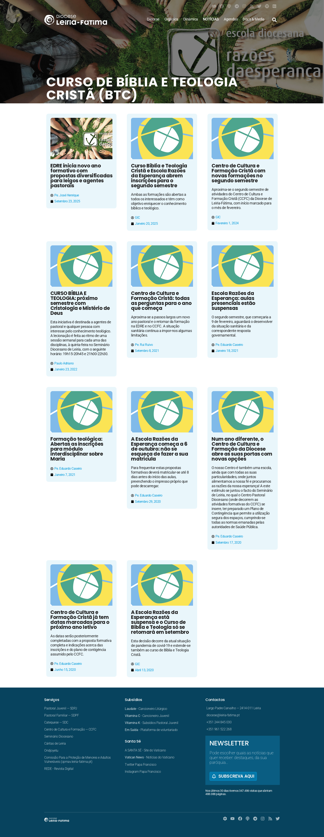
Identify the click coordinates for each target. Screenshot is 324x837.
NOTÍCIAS (211, 19)
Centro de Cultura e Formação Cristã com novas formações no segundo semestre (239, 173)
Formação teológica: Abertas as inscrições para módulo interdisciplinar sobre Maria (76, 449)
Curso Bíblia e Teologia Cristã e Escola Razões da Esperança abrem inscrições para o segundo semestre (159, 175)
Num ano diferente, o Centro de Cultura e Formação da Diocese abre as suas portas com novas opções (242, 449)
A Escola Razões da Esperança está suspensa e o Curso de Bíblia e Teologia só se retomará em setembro (160, 622)
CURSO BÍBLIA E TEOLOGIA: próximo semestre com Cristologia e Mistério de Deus (80, 303)
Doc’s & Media (253, 19)
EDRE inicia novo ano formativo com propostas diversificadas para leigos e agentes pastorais (81, 175)
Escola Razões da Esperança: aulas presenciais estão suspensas (233, 301)
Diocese (153, 19)
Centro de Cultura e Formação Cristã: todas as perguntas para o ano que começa (161, 301)
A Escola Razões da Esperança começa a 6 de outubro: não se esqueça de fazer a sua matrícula (159, 449)
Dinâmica (190, 19)
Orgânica (171, 19)
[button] (274, 19)
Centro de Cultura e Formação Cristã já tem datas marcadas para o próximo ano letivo (80, 619)
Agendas (231, 19)
